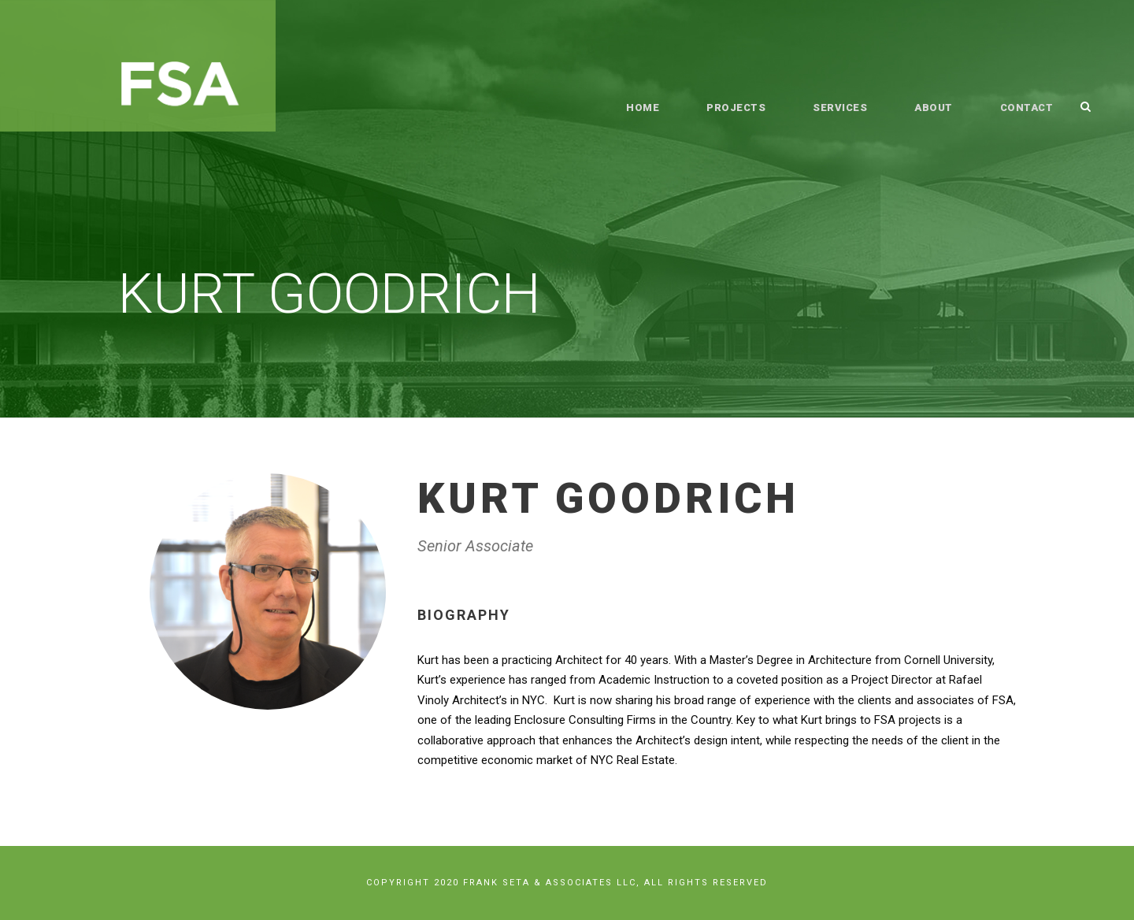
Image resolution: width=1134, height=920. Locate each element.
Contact (1027, 107)
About (934, 107)
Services (841, 107)
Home (644, 107)
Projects (737, 107)
